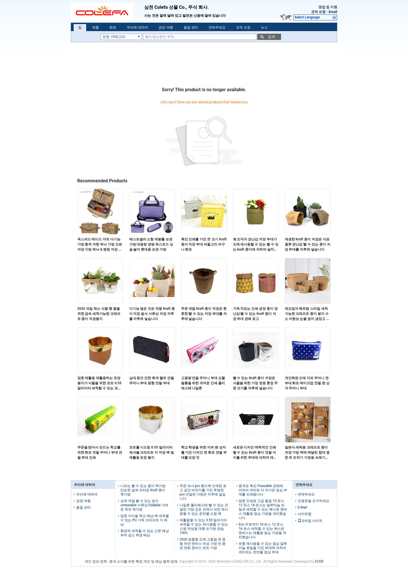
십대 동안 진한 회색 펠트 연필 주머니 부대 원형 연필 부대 (151, 380)
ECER (319, 561)
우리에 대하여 (137, 27)
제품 (95, 27)
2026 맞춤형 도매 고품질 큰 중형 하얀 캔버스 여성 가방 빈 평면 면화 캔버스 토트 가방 (203, 543)
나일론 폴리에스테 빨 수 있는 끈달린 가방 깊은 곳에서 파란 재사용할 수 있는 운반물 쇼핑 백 (204, 509)
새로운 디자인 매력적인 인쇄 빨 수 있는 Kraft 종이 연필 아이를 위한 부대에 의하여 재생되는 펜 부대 (255, 452)
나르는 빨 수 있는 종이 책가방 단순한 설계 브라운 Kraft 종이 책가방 (142, 490)
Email (333, 12)
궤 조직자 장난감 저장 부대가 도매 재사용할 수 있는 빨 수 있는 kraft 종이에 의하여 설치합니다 (256, 244)
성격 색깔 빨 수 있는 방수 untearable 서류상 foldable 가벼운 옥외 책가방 (144, 505)
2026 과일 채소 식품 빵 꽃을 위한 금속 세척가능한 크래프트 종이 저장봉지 (99, 314)
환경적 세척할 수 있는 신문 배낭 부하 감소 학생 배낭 (144, 533)
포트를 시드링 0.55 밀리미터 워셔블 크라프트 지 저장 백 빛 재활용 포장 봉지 (151, 452)
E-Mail (302, 507)
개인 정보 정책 (96, 561)
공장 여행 (165, 27)
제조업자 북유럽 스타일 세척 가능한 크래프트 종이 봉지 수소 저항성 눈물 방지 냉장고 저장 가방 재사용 (307, 314)
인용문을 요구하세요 (313, 501)
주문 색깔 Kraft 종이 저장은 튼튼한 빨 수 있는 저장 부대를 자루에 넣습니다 (204, 314)
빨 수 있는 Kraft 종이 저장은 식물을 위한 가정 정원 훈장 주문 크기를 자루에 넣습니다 (255, 383)
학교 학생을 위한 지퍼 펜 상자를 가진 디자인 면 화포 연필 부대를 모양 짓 (204, 452)
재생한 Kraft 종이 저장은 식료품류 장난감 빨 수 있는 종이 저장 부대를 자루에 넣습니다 (308, 244)
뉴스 (264, 27)
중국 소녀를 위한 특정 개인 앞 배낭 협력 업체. (144, 561)
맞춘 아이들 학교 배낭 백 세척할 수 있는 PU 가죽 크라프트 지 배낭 (144, 520)
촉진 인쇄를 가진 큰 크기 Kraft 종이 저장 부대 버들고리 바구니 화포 (204, 244)
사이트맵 (304, 514)
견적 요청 (318, 12)
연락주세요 (217, 27)
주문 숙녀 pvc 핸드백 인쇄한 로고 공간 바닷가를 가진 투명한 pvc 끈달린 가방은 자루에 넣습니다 (203, 492)
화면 (112, 27)
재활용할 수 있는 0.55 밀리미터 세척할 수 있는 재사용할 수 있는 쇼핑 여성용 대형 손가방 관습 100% (204, 526)
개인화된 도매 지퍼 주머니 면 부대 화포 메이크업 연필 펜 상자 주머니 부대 (307, 383)
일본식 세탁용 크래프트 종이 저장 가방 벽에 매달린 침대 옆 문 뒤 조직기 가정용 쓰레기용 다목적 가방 (307, 452)
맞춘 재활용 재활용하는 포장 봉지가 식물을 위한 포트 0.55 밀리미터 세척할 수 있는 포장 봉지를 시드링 (99, 383)
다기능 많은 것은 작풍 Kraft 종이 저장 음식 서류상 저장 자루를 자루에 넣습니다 (152, 314)
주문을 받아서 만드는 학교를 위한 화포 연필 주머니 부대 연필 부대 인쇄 (99, 452)
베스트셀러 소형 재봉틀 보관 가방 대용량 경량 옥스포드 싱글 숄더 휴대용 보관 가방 (151, 244)
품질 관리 (191, 27)
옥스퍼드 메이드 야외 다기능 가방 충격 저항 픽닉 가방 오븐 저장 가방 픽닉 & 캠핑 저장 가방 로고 (99, 244)
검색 (271, 37)
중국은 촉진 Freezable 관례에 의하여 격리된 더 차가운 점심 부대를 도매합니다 (263, 490)
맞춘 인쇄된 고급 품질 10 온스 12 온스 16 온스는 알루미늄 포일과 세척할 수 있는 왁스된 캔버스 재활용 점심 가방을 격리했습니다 (263, 509)
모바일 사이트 (310, 521)
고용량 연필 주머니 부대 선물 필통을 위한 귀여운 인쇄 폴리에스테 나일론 (203, 383)
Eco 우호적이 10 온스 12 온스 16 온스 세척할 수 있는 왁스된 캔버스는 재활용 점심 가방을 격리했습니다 (262, 530)
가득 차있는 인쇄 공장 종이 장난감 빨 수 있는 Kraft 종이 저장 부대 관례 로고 (255, 314)
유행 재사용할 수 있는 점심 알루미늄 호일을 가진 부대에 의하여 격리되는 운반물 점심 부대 (263, 548)
